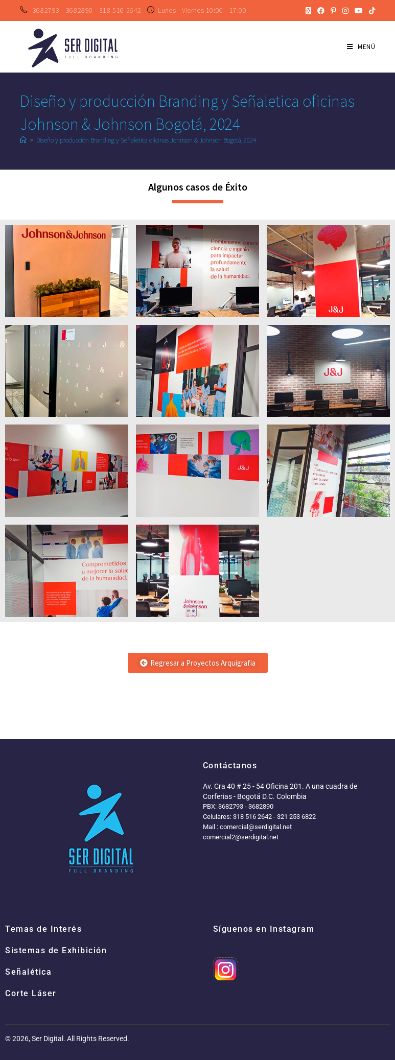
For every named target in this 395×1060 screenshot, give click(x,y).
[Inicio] (23, 140)
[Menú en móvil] (361, 46)
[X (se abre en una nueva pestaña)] (308, 11)
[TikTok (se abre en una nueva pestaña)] (370, 11)
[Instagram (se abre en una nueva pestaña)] (345, 11)
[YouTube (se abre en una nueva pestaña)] (359, 11)
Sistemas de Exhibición (56, 950)
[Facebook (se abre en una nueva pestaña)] (321, 11)
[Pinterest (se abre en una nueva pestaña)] (333, 11)
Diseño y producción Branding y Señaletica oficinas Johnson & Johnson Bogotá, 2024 (146, 140)
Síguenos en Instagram (264, 929)
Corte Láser (31, 993)
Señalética (28, 972)
